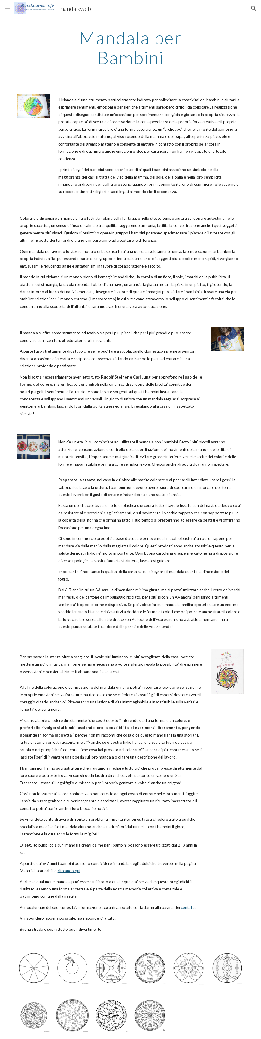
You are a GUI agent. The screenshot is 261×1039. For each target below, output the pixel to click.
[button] (7, 8)
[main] (130, 47)
